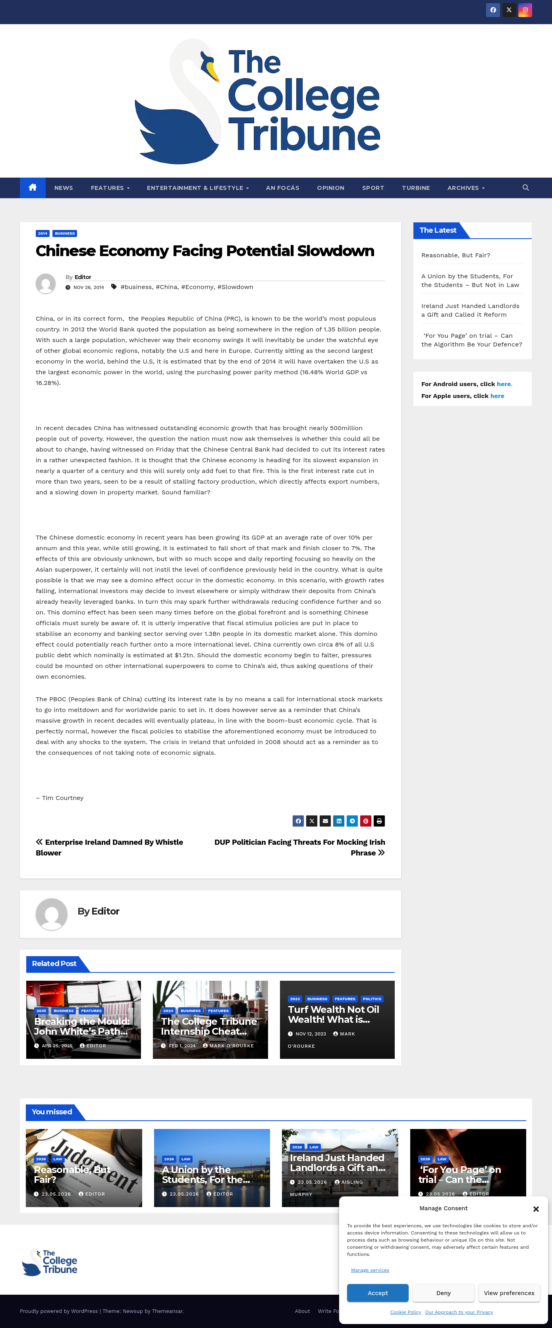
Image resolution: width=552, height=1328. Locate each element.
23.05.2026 (57, 1194)
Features (108, 187)
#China (166, 287)
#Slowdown (235, 287)
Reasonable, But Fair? (455, 255)
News (63, 187)
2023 (295, 999)
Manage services (370, 1270)
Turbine (416, 187)
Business (65, 233)
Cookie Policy (405, 1312)
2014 (42, 233)
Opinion (331, 187)
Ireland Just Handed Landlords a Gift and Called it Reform (337, 1167)
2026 (41, 1159)
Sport (373, 187)
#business (136, 287)
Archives (464, 187)
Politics (372, 999)
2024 (168, 1010)
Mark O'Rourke (228, 1046)
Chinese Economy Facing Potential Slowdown (205, 250)
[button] (536, 1208)
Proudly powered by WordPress (60, 1311)
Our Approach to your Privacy (459, 1312)
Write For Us (333, 1311)
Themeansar (167, 1311)
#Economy (197, 287)
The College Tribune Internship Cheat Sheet (209, 1031)
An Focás (282, 187)
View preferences (509, 1293)
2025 (41, 1010)
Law (58, 1159)
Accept (378, 1293)
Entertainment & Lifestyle (196, 187)
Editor (83, 277)
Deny (443, 1293)
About (302, 1311)
